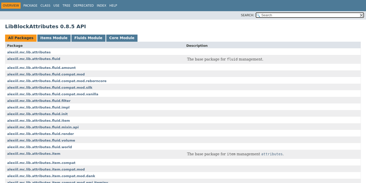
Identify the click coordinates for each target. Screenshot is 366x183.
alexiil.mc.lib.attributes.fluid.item (38, 121)
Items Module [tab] (54, 38)
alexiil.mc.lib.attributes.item (33, 154)
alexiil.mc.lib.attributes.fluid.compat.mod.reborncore (56, 81)
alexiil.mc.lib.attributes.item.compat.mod (46, 169)
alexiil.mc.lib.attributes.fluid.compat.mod (46, 74)
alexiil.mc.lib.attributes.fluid (33, 59)
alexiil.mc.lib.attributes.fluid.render (40, 134)
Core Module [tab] (121, 38)
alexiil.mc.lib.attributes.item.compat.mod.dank (51, 176)
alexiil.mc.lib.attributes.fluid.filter (39, 101)
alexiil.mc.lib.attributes (29, 52)
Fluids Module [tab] (88, 38)
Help (113, 5)
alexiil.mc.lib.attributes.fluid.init (37, 114)
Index (101, 5)
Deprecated (83, 5)
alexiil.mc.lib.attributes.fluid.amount (41, 68)
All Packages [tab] (21, 38)
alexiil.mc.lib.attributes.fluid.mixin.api (43, 127)
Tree (66, 5)
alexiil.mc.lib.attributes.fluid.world (39, 147)
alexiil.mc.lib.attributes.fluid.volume (41, 140)
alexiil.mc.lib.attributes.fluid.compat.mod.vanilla (52, 94)
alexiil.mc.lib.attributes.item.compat (41, 163)
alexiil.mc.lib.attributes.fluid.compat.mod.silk (49, 87)
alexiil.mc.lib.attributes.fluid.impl (38, 107)
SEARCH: (247, 15)
